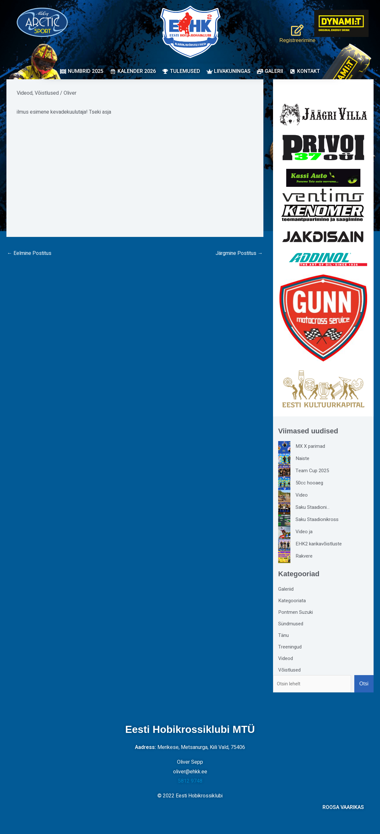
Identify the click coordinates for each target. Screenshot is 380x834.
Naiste (303, 458)
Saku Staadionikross (318, 519)
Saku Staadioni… (313, 507)
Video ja (304, 531)
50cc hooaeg (310, 483)
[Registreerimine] (294, 28)
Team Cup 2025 (313, 470)
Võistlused (47, 93)
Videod (24, 93)
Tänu (283, 635)
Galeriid (286, 589)
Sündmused (291, 624)
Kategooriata (292, 600)
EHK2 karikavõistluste (320, 544)
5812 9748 (190, 781)
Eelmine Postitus (29, 253)
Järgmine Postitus (239, 253)
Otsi (363, 683)
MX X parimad (311, 446)
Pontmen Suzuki (296, 612)
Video (302, 495)
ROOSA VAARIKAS (343, 807)
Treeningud (290, 647)
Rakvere (305, 556)
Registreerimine (293, 40)
